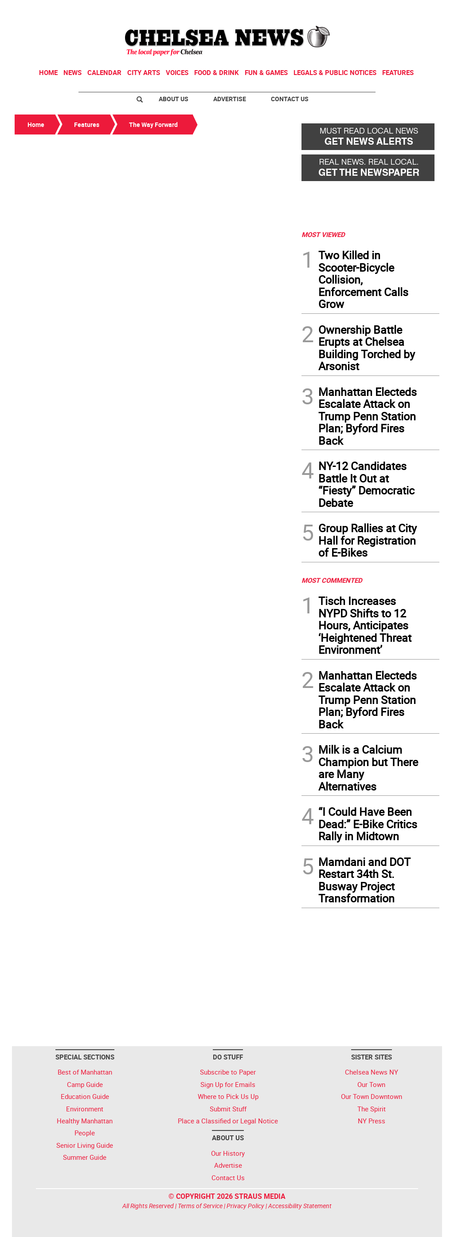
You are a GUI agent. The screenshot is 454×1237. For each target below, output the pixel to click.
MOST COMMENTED (331, 580)
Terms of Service (200, 1205)
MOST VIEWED (323, 234)
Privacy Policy (245, 1205)
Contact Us (290, 99)
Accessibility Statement (300, 1205)
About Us (173, 99)
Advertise (229, 99)
